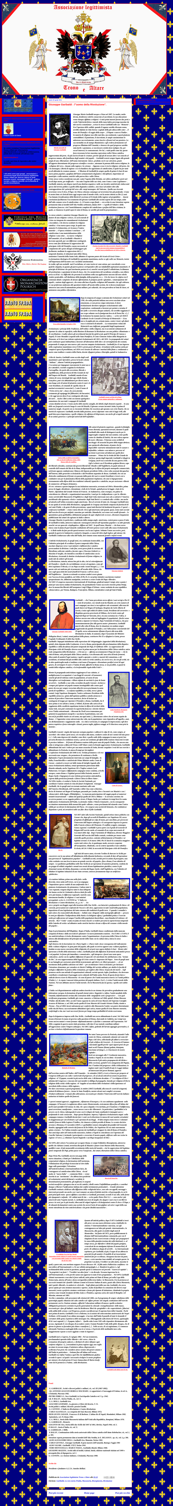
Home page (89, 1493)
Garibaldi (60, 1481)
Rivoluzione (107, 1481)
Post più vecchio (122, 1493)
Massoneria (86, 1481)
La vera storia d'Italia (73, 1481)
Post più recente (56, 1493)
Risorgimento (97, 1481)
